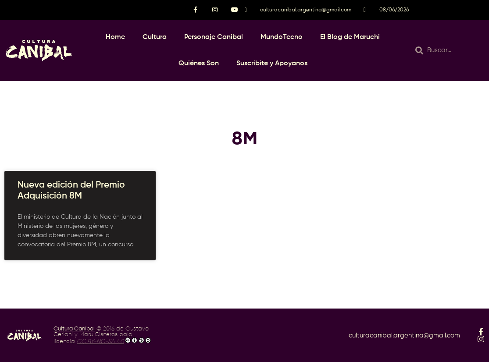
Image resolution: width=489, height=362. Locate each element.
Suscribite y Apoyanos (271, 63)
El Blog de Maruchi (350, 37)
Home (115, 37)
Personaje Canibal (213, 37)
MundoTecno (282, 37)
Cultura (155, 37)
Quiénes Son (198, 63)
